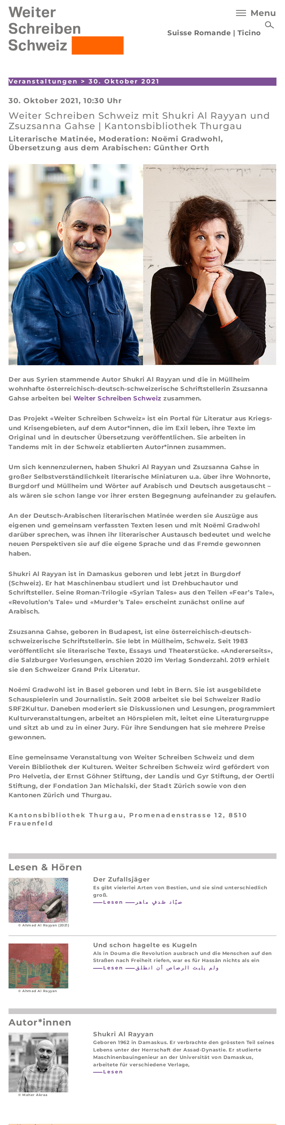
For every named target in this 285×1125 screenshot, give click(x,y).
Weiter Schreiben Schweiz (117, 398)
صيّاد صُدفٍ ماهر (159, 902)
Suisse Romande (199, 33)
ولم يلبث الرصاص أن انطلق (177, 968)
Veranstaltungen (43, 81)
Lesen (113, 902)
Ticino (249, 33)
